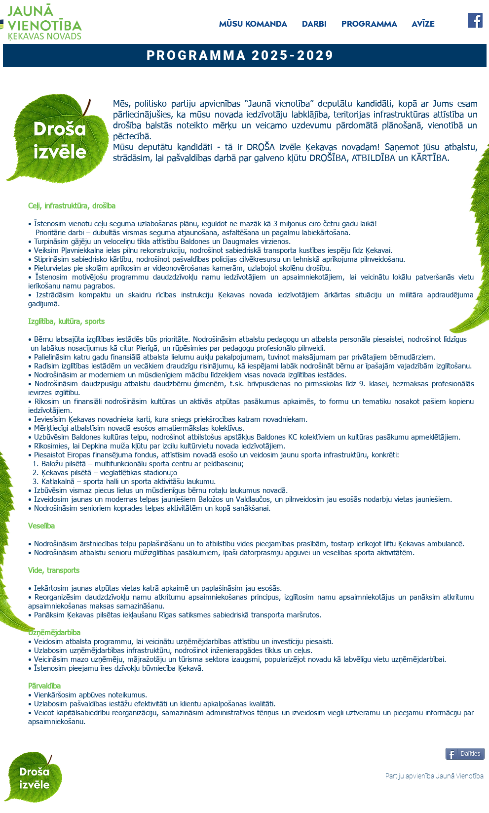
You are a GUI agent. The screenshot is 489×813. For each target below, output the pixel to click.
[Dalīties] (465, 754)
